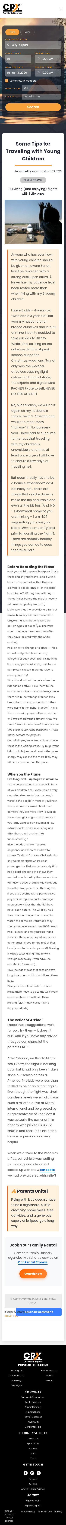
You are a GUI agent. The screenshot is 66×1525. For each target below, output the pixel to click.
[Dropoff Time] (50, 73)
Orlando (49, 1375)
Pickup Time (42, 53)
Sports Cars (33, 1443)
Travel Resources (33, 1416)
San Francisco (16, 1375)
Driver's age (13, 88)
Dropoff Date (14, 67)
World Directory (33, 1402)
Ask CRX (33, 1484)
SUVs (33, 1453)
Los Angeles (17, 1370)
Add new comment (38, 1312)
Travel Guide (33, 1421)
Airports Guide (33, 1411)
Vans (27, 32)
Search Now (33, 1274)
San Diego (16, 1380)
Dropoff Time (43, 67)
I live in (9, 96)
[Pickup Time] (50, 59)
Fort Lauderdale (49, 1370)
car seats (47, 1170)
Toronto (49, 1380)
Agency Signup (33, 1505)
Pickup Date (13, 53)
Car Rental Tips (33, 1426)
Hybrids (33, 1448)
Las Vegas (16, 1385)
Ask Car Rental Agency (33, 1488)
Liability (58, 1511)
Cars (12, 32)
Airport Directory (33, 1406)
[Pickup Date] (20, 59)
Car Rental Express (33, 1262)
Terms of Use (45, 1511)
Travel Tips (11, 1316)
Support (33, 1479)
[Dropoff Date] (20, 73)
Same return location (23, 81)
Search (33, 107)
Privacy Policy (28, 1511)
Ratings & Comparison (33, 1397)
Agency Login (33, 1500)
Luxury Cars (33, 1438)
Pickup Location (16, 39)
